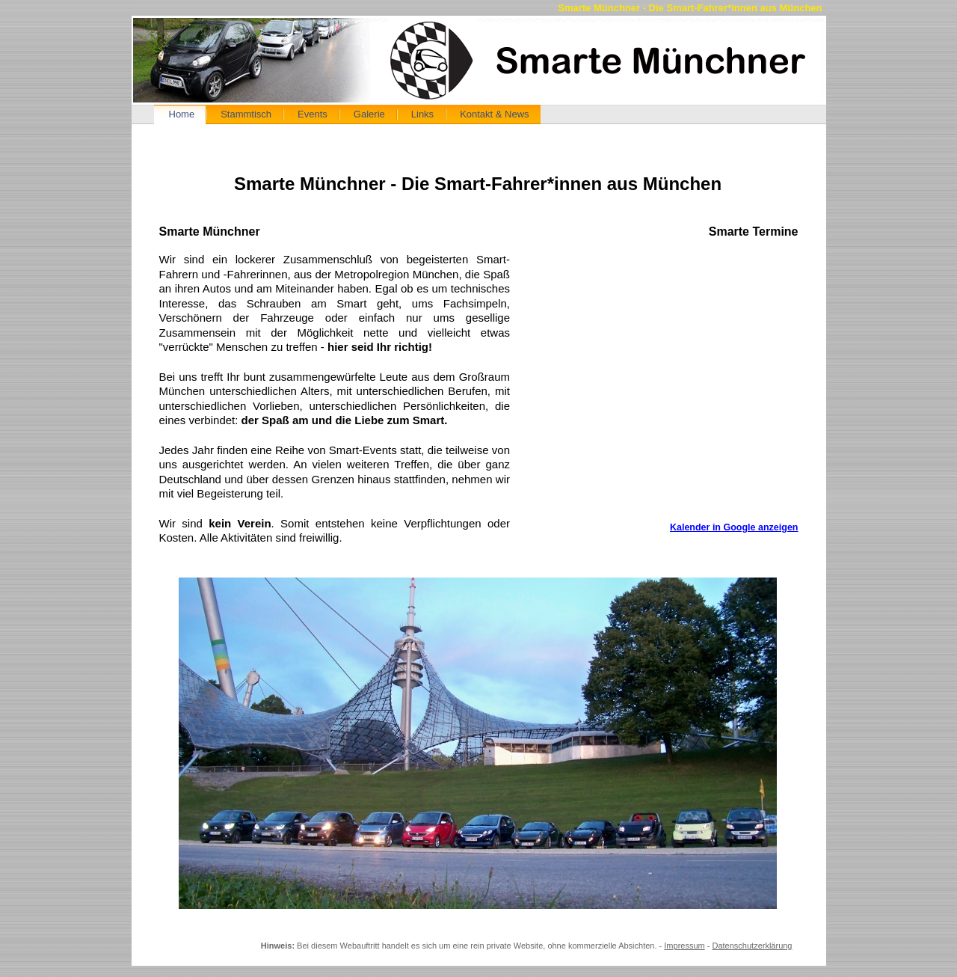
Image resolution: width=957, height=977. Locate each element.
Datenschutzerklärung (752, 945)
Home (182, 114)
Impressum (684, 945)
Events (312, 114)
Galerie (369, 114)
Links (422, 114)
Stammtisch (246, 114)
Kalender (669, 386)
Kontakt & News (494, 114)
